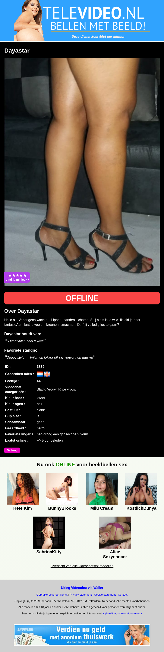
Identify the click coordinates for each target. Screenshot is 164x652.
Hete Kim (22, 508)
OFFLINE (82, 298)
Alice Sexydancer (115, 553)
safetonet (123, 613)
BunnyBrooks (62, 508)
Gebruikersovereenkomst (52, 594)
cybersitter (109, 613)
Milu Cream (101, 508)
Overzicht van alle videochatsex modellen (82, 566)
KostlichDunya (141, 508)
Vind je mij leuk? (17, 277)
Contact (122, 594)
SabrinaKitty (49, 551)
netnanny (136, 613)
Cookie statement (105, 594)
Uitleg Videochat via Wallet (82, 588)
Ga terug (12, 450)
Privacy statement (81, 594)
